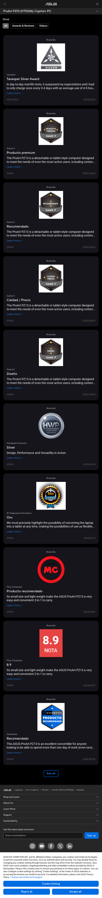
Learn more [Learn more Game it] (15, 167)
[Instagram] (32, 846)
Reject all (26, 891)
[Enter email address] (43, 835)
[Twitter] (60, 846)
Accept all (75, 891)
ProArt (45, 790)
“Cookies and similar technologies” (26, 877)
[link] (51, 4)
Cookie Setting (51, 883)
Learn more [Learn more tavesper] (15, 93)
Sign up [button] (91, 835)
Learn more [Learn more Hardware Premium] (15, 458)
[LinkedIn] (69, 846)
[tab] (6, 26)
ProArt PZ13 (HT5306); (27, 11)
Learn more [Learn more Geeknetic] (15, 752)
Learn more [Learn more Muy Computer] (15, 605)
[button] (4, 3)
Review (80, 790)
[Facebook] (51, 846)
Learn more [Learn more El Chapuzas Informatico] (15, 531)
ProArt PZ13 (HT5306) (63, 790)
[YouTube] (41, 846)
